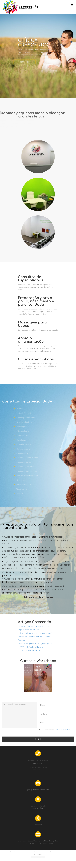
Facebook (38, 824)
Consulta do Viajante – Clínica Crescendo (33, 626)
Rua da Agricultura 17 (38, 806)
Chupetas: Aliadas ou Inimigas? (29, 650)
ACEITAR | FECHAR (38, 857)
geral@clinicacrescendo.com (38, 789)
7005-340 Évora (38, 808)
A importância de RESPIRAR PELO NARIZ (34, 636)
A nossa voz (22, 640)
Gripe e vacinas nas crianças (28, 629)
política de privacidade (63, 730)
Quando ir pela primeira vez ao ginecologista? (35, 643)
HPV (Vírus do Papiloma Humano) (30, 647)
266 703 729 (38, 770)
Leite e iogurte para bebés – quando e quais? (34, 633)
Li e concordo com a (56, 730)
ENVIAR (38, 739)
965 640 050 (38, 763)
